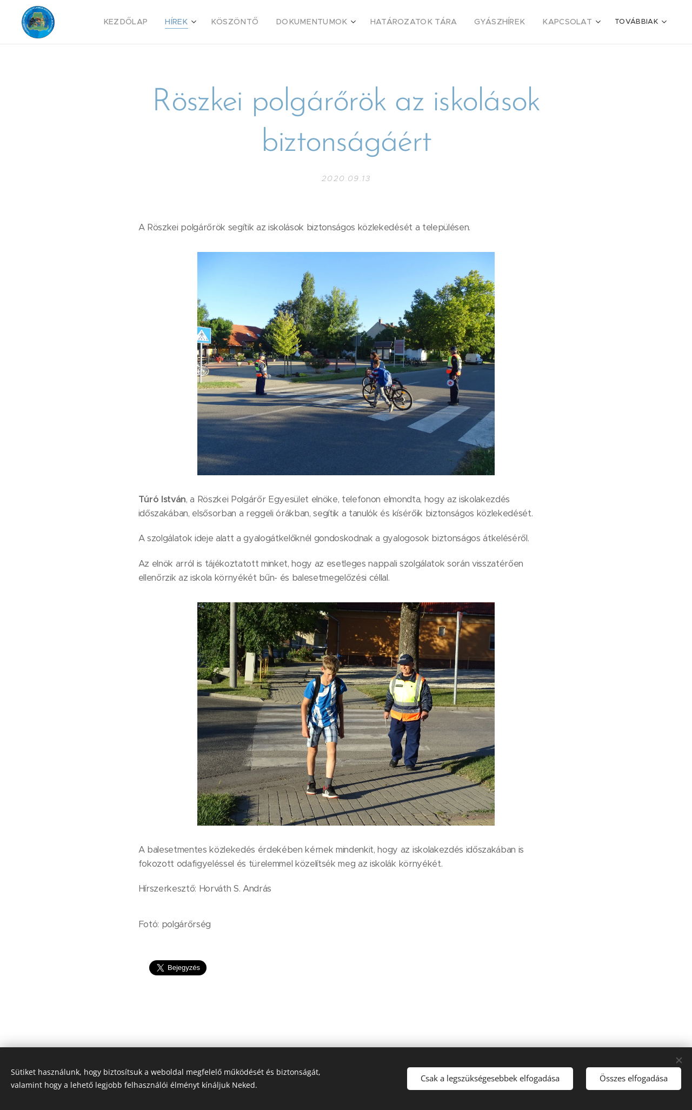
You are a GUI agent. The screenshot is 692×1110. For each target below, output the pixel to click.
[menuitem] (162, 22)
